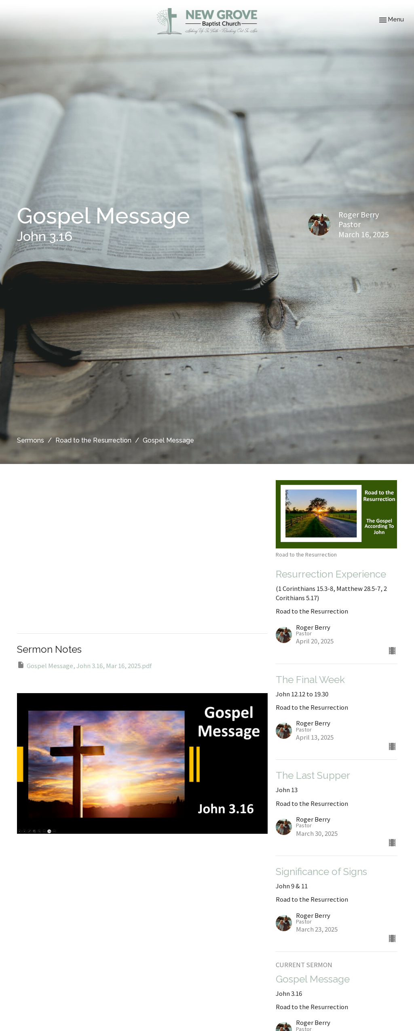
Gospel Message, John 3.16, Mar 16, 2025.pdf (84, 665)
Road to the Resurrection (93, 440)
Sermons (30, 440)
